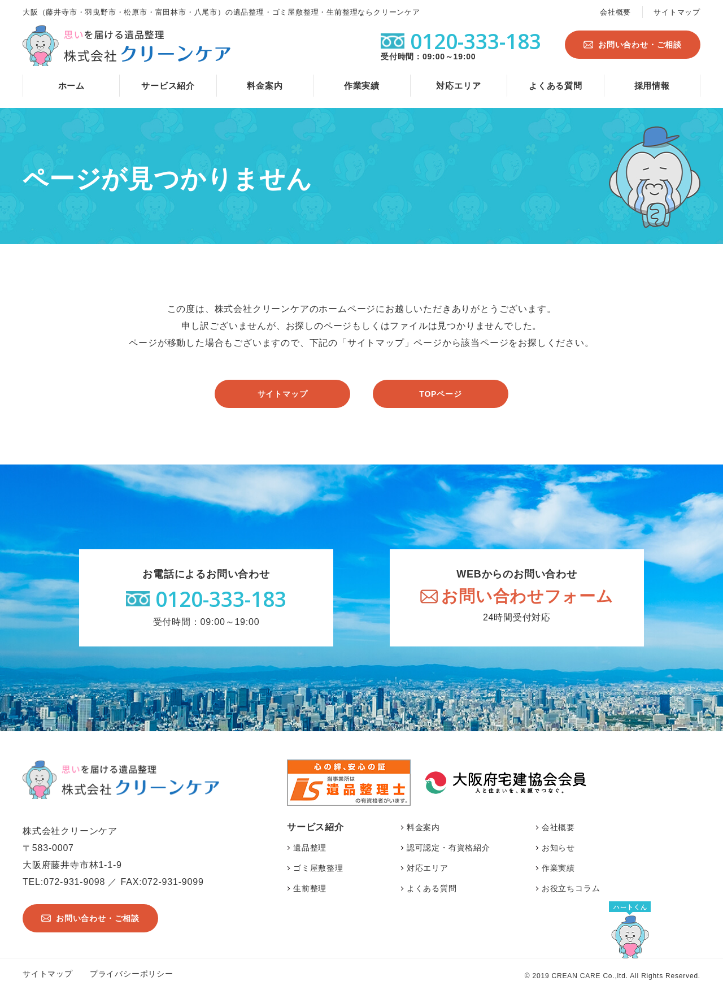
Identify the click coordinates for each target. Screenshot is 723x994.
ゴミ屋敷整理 (318, 868)
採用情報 (652, 85)
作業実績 (362, 85)
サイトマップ (677, 12)
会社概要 (615, 12)
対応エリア (458, 85)
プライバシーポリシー (131, 973)
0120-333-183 (220, 598)
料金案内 (264, 85)
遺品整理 (309, 847)
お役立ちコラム (571, 888)
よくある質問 (555, 85)
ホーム (71, 85)
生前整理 (309, 888)
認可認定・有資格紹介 (448, 847)
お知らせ (558, 847)
